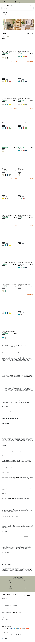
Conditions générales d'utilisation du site (6, 610)
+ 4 (11, 81)
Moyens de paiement (5, 600)
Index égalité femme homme (6, 619)
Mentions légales (4, 598)
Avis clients (14, 600)
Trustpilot (27, 598)
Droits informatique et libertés (6, 612)
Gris (8, 36)
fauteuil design (13, 375)
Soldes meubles (15, 605)
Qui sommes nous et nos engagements (5, 596)
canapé (28, 376)
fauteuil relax (15, 388)
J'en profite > (17, 2)
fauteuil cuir (12, 498)
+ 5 (11, 104)
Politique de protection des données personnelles (6, 608)
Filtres (3, 33)
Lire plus (3, 17)
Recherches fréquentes (16, 607)
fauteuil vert (29, 546)
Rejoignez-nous (4, 617)
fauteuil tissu (18, 477)
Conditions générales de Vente (6, 605)
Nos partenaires (15, 616)
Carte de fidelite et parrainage (6, 614)
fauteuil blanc (26, 536)
